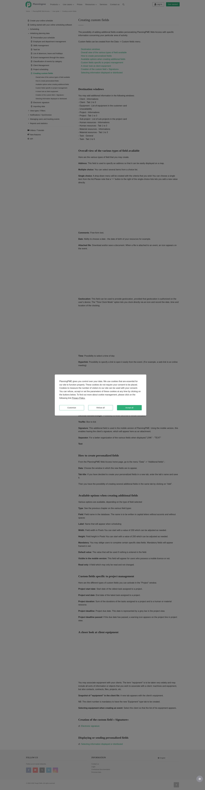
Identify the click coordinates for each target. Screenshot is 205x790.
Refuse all (100, 408)
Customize (71, 408)
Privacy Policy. (78, 398)
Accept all (129, 408)
